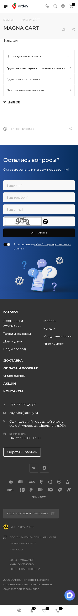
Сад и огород (14, 349)
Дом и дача (12, 341)
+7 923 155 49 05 (22, 405)
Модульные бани (57, 336)
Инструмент (53, 344)
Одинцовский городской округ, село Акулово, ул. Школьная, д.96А (37, 423)
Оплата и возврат (20, 368)
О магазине (14, 376)
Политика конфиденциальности (33, 537)
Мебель (49, 321)
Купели (49, 328)
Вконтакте (33, 468)
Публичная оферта (23, 543)
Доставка (13, 360)
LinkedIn (44, 468)
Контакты (13, 391)
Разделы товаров (26, 56)
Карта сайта (18, 549)
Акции (9, 383)
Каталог (11, 312)
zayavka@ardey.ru (23, 413)
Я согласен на (42, 246)
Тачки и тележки (17, 334)
